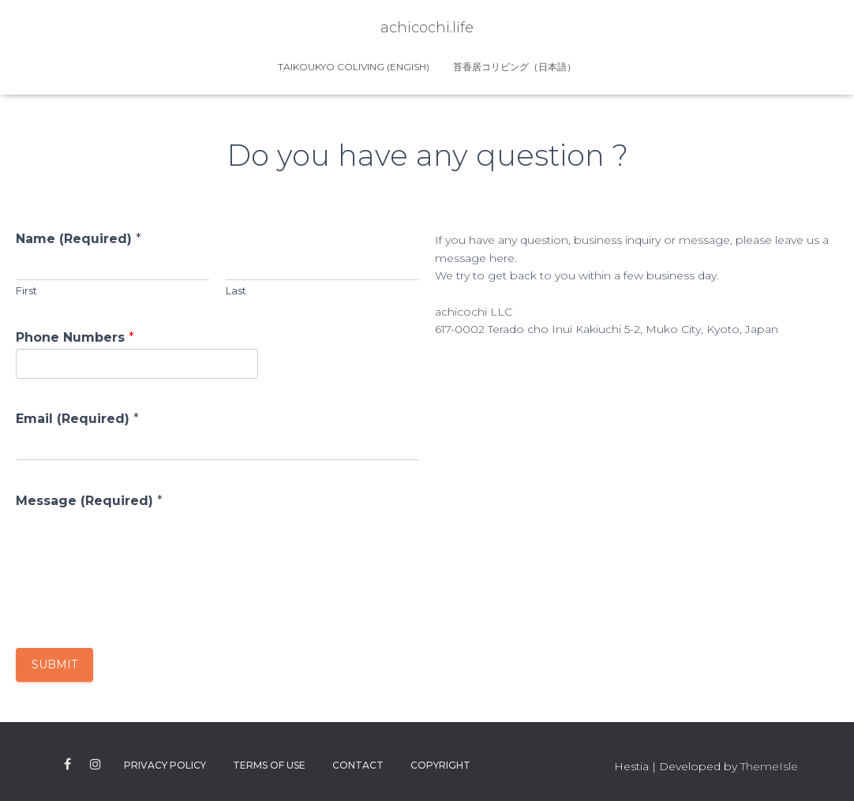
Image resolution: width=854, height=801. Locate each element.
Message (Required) (89, 500)
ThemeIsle (769, 766)
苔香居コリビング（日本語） (514, 67)
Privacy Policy (165, 765)
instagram (95, 765)
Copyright (440, 765)
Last (236, 290)
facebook (67, 765)
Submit (54, 664)
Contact (358, 765)
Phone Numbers (75, 337)
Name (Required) (78, 238)
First (26, 290)
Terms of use (269, 765)
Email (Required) (77, 418)
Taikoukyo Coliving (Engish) (353, 67)
